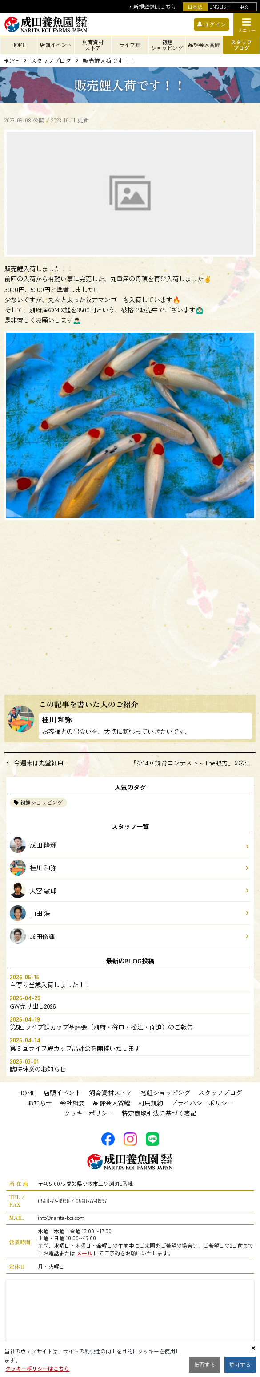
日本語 (195, 6)
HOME (11, 61)
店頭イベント (62, 1092)
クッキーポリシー (89, 1113)
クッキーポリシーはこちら (37, 1368)
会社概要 (72, 1102)
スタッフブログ (51, 61)
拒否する (204, 1364)
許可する (240, 1364)
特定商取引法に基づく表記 (159, 1113)
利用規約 (150, 1102)
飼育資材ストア (110, 1092)
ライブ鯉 (129, 44)
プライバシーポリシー (202, 1102)
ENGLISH (219, 6)
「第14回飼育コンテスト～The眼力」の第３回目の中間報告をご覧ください (193, 763)
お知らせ (39, 1102)
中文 (244, 6)
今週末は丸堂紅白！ (42, 763)
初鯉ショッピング (41, 802)
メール (84, 1253)
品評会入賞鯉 (111, 1102)
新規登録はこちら (154, 7)
